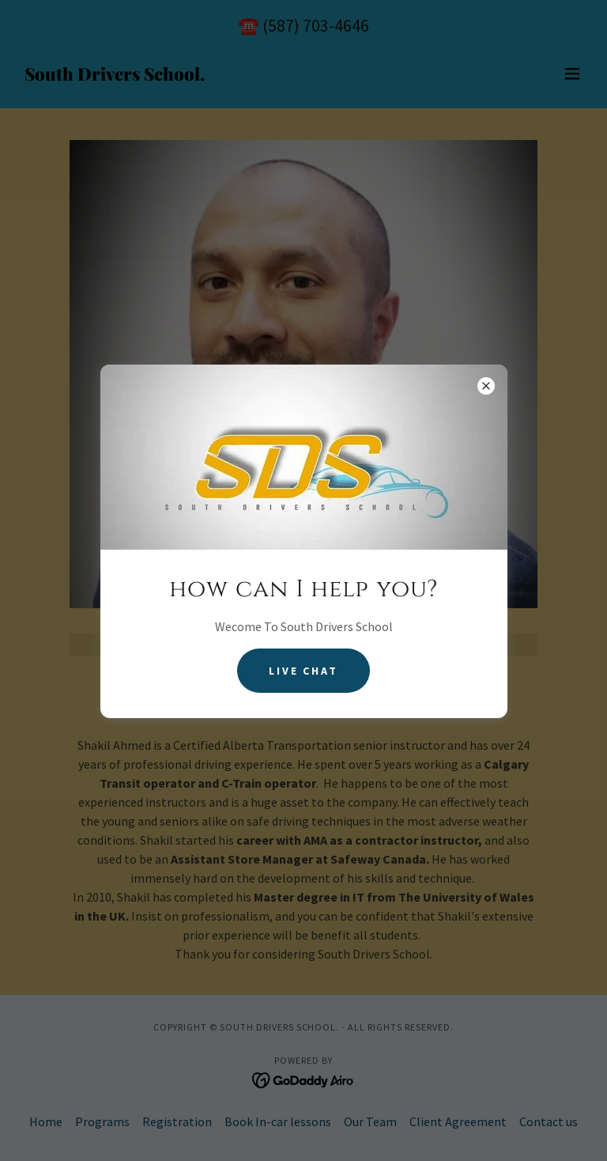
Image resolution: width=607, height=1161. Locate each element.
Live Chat (304, 671)
